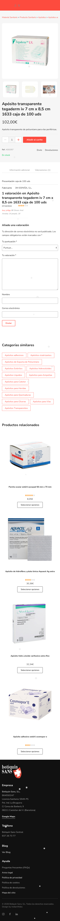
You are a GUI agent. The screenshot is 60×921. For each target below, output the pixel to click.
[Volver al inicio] (6, 5)
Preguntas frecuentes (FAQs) (16, 867)
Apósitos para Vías (42, 401)
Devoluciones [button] (51, 149)
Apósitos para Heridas (15, 388)
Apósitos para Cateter (15, 381)
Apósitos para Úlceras (15, 401)
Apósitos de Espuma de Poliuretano (22, 361)
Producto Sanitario (28, 17)
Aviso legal (7, 872)
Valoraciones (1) (42, 169)
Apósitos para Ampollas (40, 375)
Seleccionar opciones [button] (30, 504)
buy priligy (6, 210)
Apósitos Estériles (13, 368)
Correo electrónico (11, 308)
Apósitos (42, 17)
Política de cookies (11, 882)
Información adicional (20, 169)
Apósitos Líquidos (13, 375)
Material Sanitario (9, 17)
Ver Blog (6, 852)
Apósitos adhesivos (14, 355)
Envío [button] (39, 149)
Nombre (6, 294)
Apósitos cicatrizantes (40, 355)
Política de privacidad (12, 877)
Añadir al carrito (35, 139)
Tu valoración (9, 255)
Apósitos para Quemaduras (18, 394)
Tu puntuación (9, 241)
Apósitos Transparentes (16, 408)
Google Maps (8, 816)
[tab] (11, 89)
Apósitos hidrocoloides (40, 368)
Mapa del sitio (8, 892)
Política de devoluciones (13, 887)
